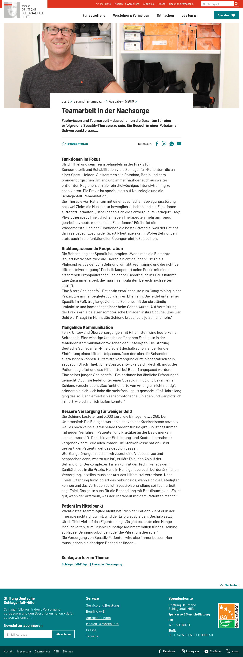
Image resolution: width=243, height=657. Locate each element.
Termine (92, 636)
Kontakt (8, 651)
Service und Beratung (102, 605)
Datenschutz (42, 651)
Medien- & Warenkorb (102, 624)
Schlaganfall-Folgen (75, 564)
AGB (56, 651)
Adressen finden (98, 617)
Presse (91, 630)
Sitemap (68, 651)
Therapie (98, 564)
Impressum (24, 651)
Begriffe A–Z (95, 611)
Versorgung (114, 564)
